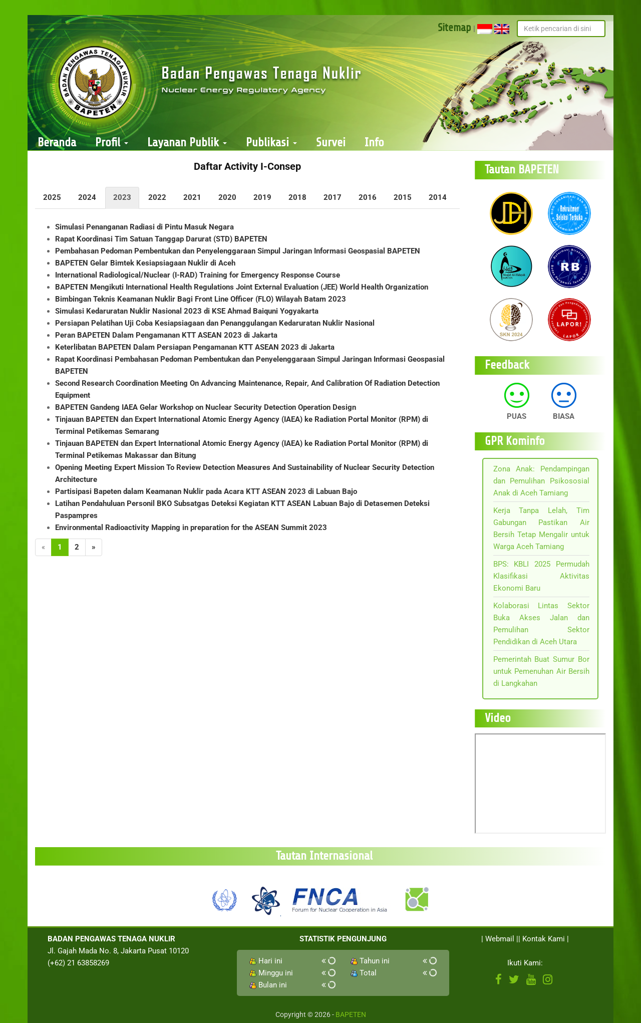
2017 (333, 197)
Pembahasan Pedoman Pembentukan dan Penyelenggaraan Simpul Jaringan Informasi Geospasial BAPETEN (237, 250)
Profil (111, 142)
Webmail (499, 938)
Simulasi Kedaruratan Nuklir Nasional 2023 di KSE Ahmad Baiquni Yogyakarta (186, 311)
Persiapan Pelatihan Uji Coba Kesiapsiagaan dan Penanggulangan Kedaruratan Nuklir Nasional (215, 323)
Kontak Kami (543, 938)
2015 (403, 197)
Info (374, 142)
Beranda (57, 142)
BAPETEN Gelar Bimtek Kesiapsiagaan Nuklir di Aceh (145, 263)
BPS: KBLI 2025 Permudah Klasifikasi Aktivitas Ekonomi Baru (541, 576)
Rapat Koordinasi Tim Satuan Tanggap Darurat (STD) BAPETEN (161, 238)
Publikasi (271, 142)
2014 (438, 197)
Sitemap (454, 28)
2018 (297, 197)
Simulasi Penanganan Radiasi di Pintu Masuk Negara (144, 226)
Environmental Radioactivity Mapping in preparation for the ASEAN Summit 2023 (191, 527)
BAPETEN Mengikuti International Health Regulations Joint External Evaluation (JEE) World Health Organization (241, 287)
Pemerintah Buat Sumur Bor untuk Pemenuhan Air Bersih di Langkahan (541, 671)
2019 (262, 197)
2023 (122, 197)
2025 (52, 197)
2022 (157, 197)
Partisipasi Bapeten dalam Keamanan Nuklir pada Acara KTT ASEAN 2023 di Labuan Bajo (206, 491)
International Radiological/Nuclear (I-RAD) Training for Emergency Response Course (197, 275)
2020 (227, 197)
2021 (192, 197)
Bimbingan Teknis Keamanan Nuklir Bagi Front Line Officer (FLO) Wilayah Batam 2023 (200, 299)
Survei (331, 142)
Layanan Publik (187, 142)
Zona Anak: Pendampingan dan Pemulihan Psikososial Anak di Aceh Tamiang (541, 480)
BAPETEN (351, 1014)
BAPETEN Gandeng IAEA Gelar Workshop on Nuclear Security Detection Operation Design (205, 407)
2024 (87, 197)
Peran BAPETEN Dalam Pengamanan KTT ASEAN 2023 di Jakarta (166, 335)
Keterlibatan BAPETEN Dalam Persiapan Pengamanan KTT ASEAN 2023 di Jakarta (195, 347)
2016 (368, 197)
